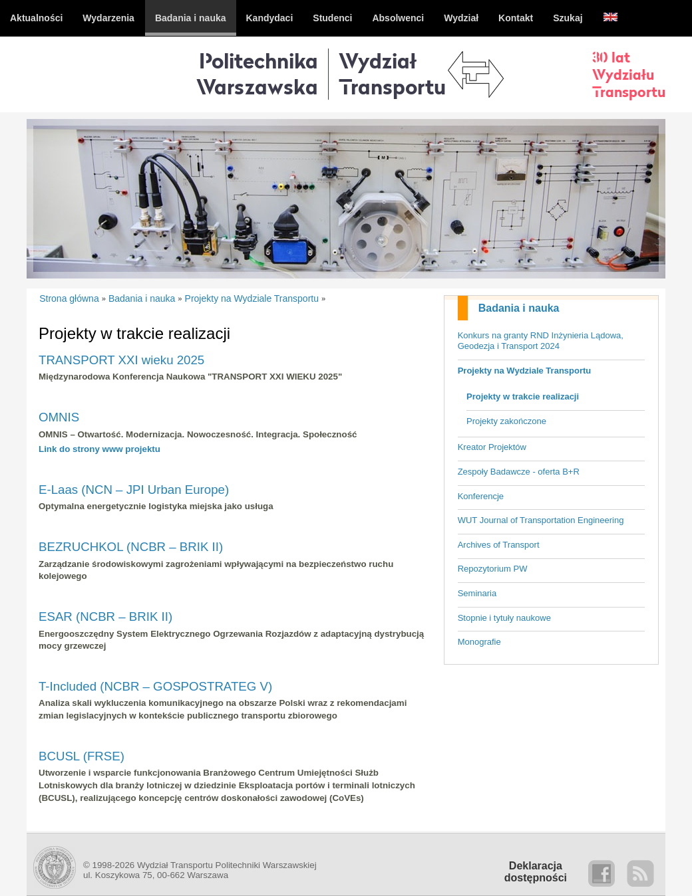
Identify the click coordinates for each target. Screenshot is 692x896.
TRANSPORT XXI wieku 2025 (121, 360)
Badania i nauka (519, 308)
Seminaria (477, 593)
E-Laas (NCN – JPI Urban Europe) (134, 490)
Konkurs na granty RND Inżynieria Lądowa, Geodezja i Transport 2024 (540, 341)
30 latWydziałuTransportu (628, 74)
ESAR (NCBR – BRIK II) (105, 616)
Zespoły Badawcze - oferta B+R (519, 472)
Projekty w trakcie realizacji (522, 396)
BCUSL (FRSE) (81, 756)
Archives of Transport (499, 545)
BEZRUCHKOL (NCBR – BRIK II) (131, 547)
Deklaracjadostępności (535, 871)
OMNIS (59, 417)
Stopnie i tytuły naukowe (504, 618)
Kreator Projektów (492, 447)
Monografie (479, 642)
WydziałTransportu (392, 73)
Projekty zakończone (506, 421)
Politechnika (257, 73)
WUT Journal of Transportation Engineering (541, 520)
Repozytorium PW (493, 569)
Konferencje (481, 496)
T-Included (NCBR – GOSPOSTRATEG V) (155, 686)
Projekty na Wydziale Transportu (525, 371)
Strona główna (69, 298)
